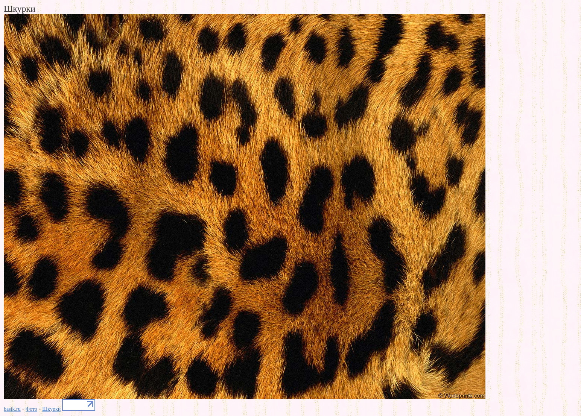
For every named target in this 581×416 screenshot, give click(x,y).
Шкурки (51, 409)
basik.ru (12, 409)
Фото (31, 409)
